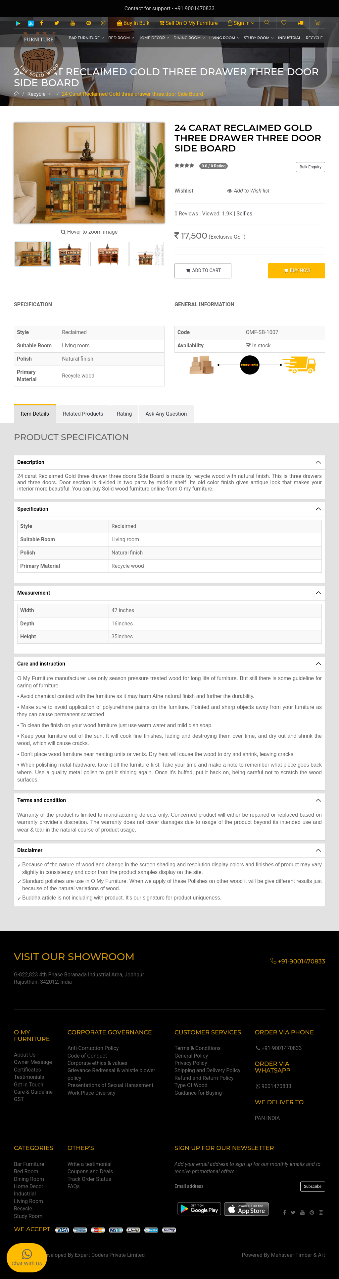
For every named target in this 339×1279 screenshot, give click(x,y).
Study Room (259, 37)
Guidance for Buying (198, 1093)
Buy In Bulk (133, 23)
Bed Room (121, 37)
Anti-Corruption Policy (93, 1048)
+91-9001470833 (278, 1048)
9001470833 (273, 1086)
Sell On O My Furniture (188, 23)
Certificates (27, 1070)
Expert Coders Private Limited (110, 1255)
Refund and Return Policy (204, 1078)
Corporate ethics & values (97, 1063)
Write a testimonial (90, 1164)
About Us (24, 1055)
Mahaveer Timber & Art (298, 1255)
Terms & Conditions (197, 1048)
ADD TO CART (203, 270)
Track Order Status (89, 1179)
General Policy (191, 1056)
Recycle (314, 37)
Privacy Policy (190, 1063)
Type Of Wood (191, 1085)
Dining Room (189, 37)
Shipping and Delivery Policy (207, 1070)
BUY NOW (296, 270)
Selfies (244, 213)
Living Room (224, 37)
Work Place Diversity (92, 1093)
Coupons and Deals (90, 1171)
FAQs (74, 1186)
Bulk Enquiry (310, 167)
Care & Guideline (33, 1092)
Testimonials (29, 1077)
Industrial (289, 37)
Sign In (241, 23)
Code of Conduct (87, 1056)
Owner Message (33, 1062)
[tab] (35, 414)
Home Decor (153, 37)
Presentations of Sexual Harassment (111, 1085)
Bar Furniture (86, 37)
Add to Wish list (248, 191)
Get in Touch (28, 1084)
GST (19, 1099)
